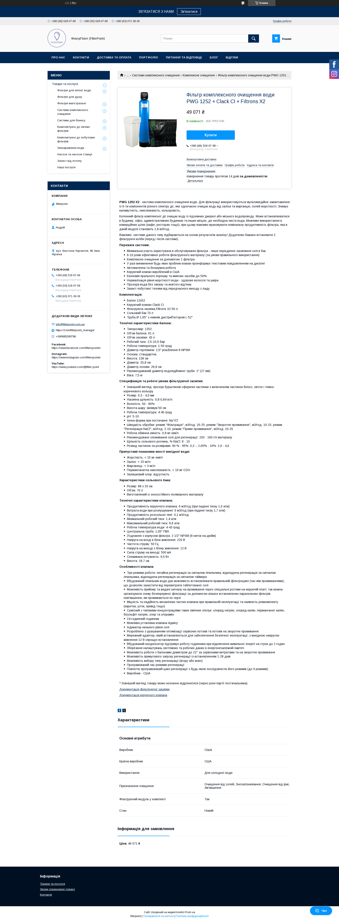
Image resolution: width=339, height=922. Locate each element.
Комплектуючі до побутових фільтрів (76, 139)
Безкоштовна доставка (201, 159)
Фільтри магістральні (71, 103)
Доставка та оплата (114, 57)
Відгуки (232, 57)
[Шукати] (253, 38)
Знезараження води (70, 147)
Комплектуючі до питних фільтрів (73, 128)
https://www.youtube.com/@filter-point (75, 367)
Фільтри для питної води (74, 90)
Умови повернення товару (57, 889)
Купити (211, 135)
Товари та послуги (65, 84)
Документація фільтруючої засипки (144, 689)
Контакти (81, 57)
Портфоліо (148, 57)
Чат (321, 911)
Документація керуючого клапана (143, 695)
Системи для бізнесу (71, 120)
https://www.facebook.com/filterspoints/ (76, 348)
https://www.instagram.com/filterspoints (76, 357)
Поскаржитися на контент (158, 916)
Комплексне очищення (199, 75)
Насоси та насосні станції (74, 154)
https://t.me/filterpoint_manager (75, 330)
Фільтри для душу (69, 96)
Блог (214, 57)
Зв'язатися (189, 11)
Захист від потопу (69, 160)
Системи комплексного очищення (156, 75)
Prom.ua (190, 912)
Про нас (58, 57)
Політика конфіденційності (192, 916)
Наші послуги (66, 167)
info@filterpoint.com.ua (70, 324)
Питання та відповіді (184, 57)
